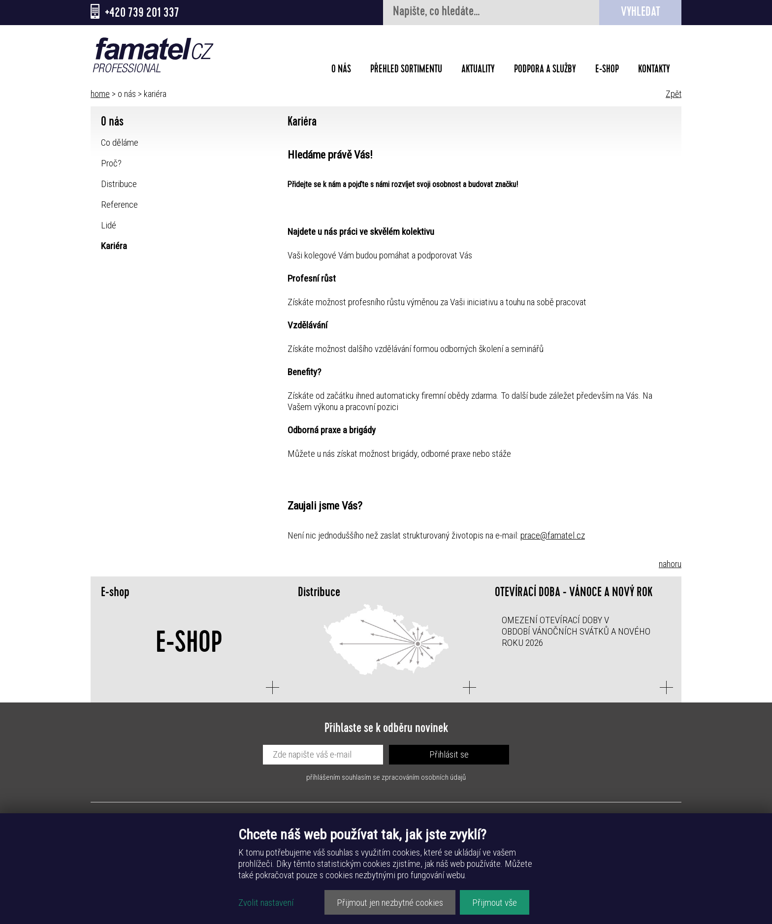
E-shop (607, 70)
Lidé (108, 225)
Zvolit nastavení (265, 902)
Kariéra (114, 246)
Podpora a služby (545, 70)
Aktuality (478, 70)
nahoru (670, 564)
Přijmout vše (494, 902)
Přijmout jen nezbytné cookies (390, 902)
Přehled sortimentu (406, 70)
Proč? (111, 163)
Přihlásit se (449, 754)
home (100, 94)
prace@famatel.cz (552, 535)
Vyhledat (640, 13)
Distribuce (119, 184)
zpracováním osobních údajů (424, 777)
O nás (341, 70)
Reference (119, 204)
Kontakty (654, 70)
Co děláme (119, 142)
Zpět (673, 94)
